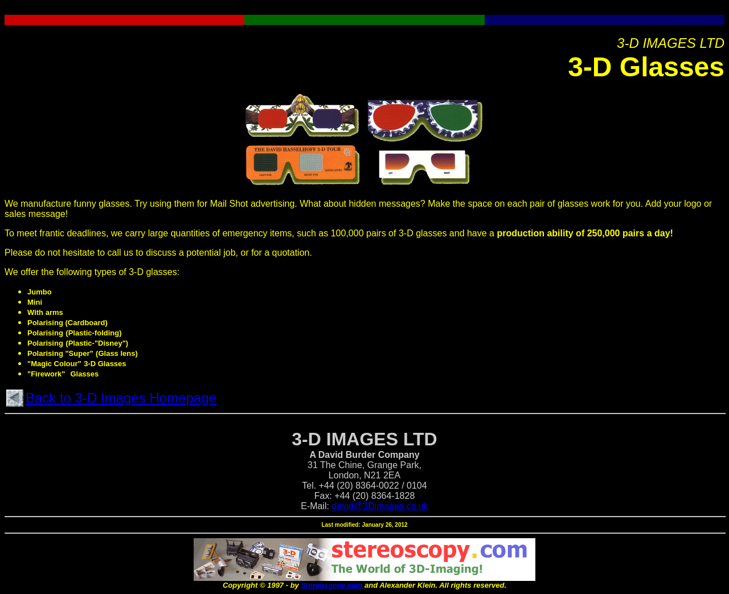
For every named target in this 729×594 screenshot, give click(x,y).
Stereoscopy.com (331, 585)
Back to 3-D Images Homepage (121, 397)
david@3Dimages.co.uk (380, 506)
